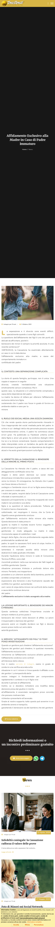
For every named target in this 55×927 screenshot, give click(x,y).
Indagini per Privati (8, 835)
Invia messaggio (21, 758)
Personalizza (38, 925)
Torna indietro (11, 719)
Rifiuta (27, 925)
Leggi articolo (7, 852)
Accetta (16, 925)
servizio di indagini (25, 664)
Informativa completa (34, 922)
